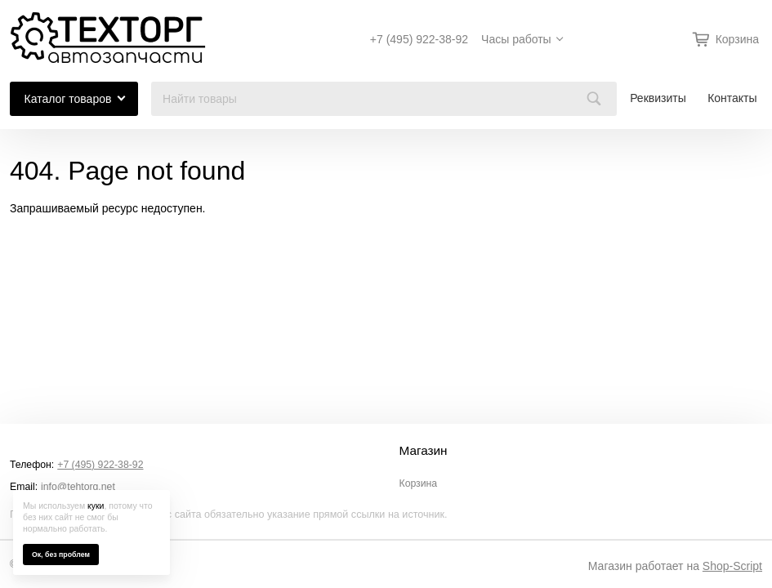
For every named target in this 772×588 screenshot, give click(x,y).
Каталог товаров (68, 98)
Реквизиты (658, 98)
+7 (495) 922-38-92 (419, 39)
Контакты (731, 98)
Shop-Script (732, 565)
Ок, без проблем (61, 554)
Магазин (423, 450)
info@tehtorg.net (78, 486)
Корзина (418, 483)
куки (95, 505)
